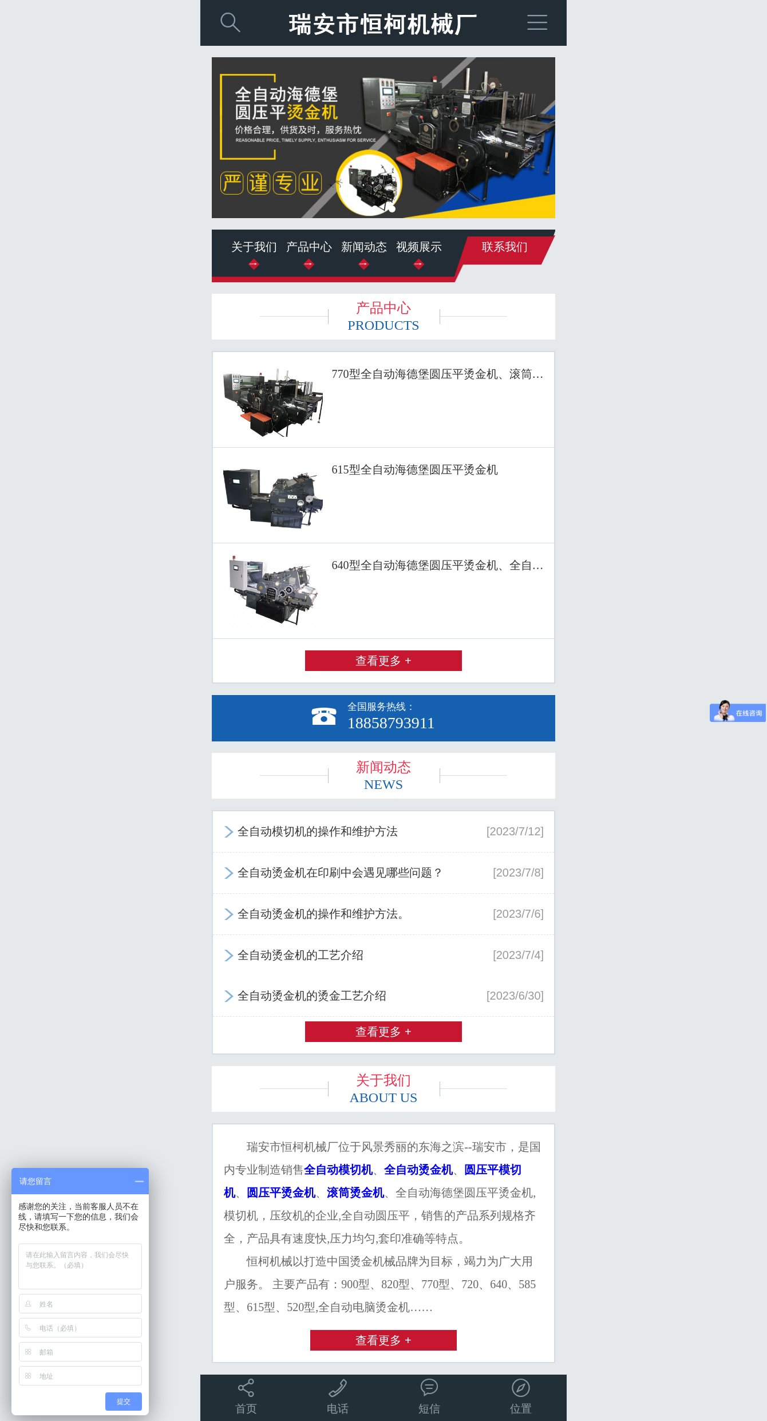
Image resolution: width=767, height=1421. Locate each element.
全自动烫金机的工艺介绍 (383, 955)
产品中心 (309, 246)
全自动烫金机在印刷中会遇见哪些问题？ (383, 872)
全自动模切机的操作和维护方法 (383, 831)
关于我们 (254, 246)
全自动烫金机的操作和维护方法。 (383, 914)
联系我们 (505, 246)
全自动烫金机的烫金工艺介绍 (383, 996)
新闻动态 (364, 246)
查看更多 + (383, 660)
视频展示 (419, 246)
